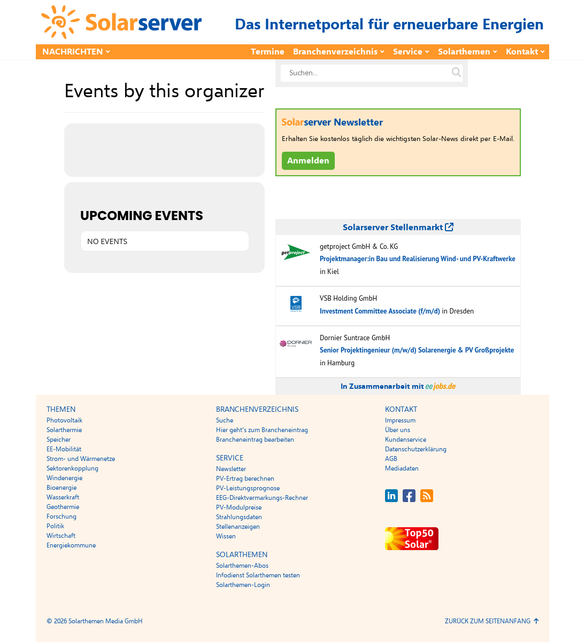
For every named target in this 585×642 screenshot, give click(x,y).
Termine (267, 52)
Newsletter (231, 469)
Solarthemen (464, 52)
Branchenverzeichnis (335, 52)
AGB (391, 459)
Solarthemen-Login (243, 585)
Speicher (59, 439)
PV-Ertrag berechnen (245, 478)
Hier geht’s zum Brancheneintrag (262, 430)
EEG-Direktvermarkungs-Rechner (262, 498)
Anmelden (308, 161)
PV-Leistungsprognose (248, 488)
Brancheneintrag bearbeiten (255, 439)
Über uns (397, 430)
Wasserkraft (63, 497)
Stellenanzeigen (238, 526)
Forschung (61, 516)
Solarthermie (64, 430)
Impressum (400, 420)
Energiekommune (71, 545)
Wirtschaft (61, 535)
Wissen (226, 536)
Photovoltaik (64, 420)
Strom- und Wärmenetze (81, 459)
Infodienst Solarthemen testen (258, 575)
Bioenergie (61, 487)
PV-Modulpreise (238, 507)
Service (407, 52)
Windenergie (64, 478)
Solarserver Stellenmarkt (398, 227)
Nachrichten (72, 52)
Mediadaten (402, 468)
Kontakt (522, 52)
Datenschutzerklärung (416, 449)
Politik (55, 526)
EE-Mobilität (64, 449)
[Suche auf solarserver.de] (457, 73)
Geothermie (63, 507)
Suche (224, 420)
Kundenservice (405, 439)
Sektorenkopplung (72, 468)
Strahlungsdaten (239, 517)
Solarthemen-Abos (242, 565)
